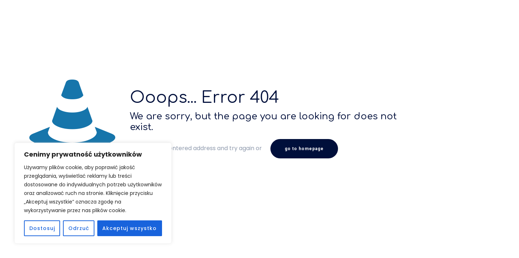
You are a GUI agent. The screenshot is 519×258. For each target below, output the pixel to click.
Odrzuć (78, 228)
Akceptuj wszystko (129, 228)
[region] (93, 193)
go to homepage (304, 148)
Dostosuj (42, 228)
